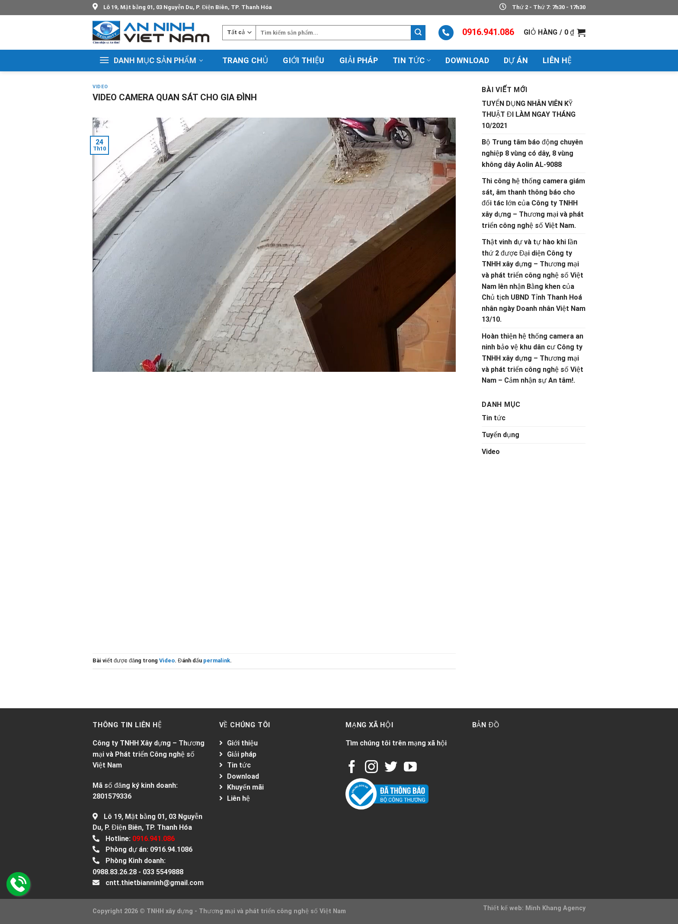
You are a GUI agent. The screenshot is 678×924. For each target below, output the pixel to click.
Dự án (516, 60)
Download (467, 60)
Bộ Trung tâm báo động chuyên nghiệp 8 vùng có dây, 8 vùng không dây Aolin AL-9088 (532, 153)
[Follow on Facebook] (351, 768)
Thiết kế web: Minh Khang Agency (534, 908)
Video (100, 87)
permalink (216, 660)
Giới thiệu (304, 60)
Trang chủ (245, 60)
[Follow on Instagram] (371, 768)
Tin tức (412, 60)
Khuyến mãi (245, 787)
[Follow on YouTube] (410, 768)
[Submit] (418, 32)
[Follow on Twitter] (390, 768)
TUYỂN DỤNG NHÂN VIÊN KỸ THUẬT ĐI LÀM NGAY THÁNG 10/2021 (529, 114)
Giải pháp (358, 60)
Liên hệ (557, 60)
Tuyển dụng (500, 435)
